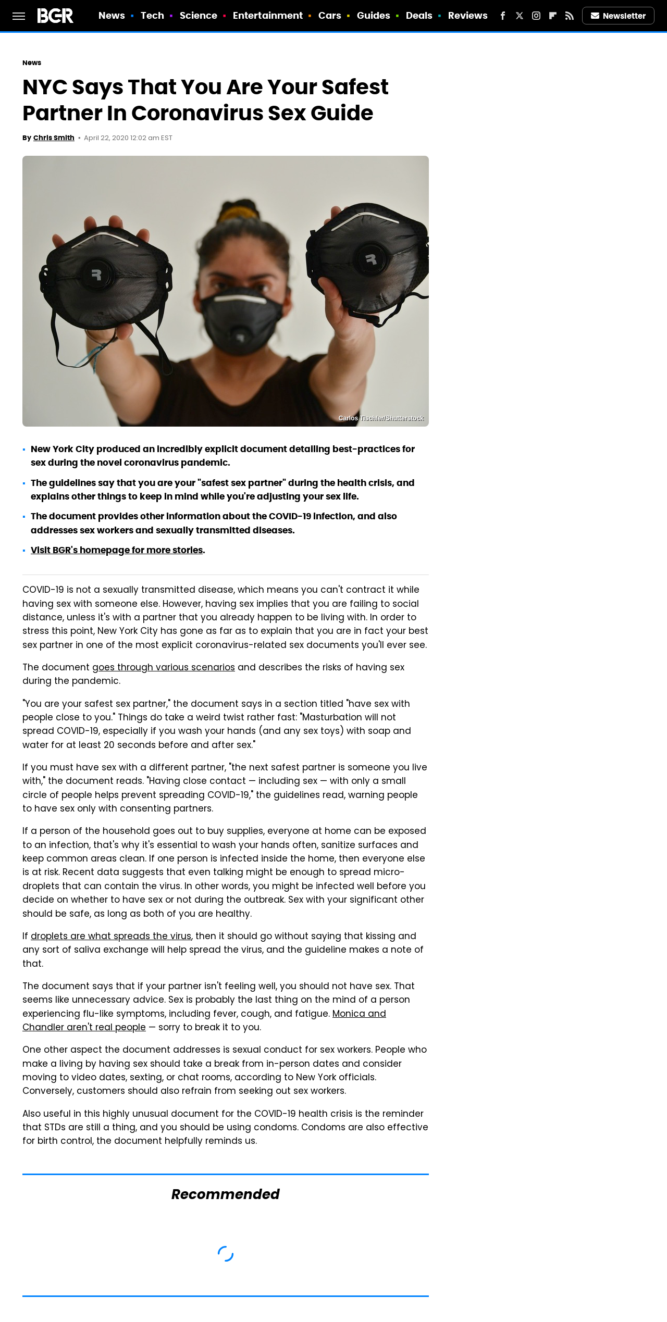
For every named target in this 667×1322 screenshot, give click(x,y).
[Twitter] (519, 15)
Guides (374, 15)
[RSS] (569, 15)
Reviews (468, 15)
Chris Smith (54, 137)
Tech (152, 15)
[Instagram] (536, 15)
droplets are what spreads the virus (111, 937)
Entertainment (268, 15)
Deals (419, 15)
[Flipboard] (553, 15)
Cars (329, 15)
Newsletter (618, 16)
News (111, 15)
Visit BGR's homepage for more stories (117, 550)
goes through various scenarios (163, 668)
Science (199, 15)
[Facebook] (503, 15)
